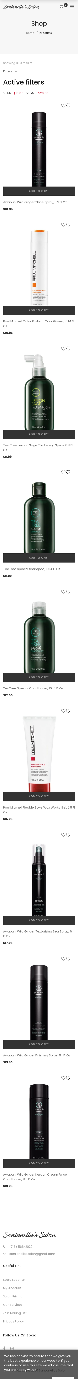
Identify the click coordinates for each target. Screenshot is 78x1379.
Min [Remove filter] (15, 93)
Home (30, 33)
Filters (8, 71)
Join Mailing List (15, 1313)
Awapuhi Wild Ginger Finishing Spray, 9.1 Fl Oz (37, 1055)
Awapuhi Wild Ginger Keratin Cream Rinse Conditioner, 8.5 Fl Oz (35, 1176)
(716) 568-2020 (20, 1246)
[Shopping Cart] (62, 6)
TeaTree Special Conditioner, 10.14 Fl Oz (33, 688)
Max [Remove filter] (39, 93)
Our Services (12, 1305)
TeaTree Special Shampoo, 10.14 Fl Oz (31, 569)
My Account (12, 1288)
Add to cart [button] (39, 191)
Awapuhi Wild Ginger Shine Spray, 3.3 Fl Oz (35, 202)
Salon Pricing (12, 1296)
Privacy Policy (13, 1321)
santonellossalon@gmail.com (32, 1254)
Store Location (14, 1280)
